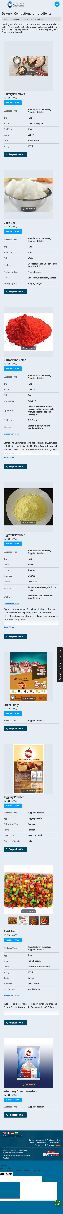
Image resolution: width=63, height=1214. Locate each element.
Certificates (53, 1143)
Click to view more (11, 434)
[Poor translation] (9, 1174)
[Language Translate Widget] (12, 1136)
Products (12, 19)
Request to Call (15, 154)
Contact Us (39, 1145)
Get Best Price (12, 102)
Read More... (10, 457)
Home (5, 19)
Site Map (50, 1145)
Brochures (41, 1143)
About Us (40, 1140)
